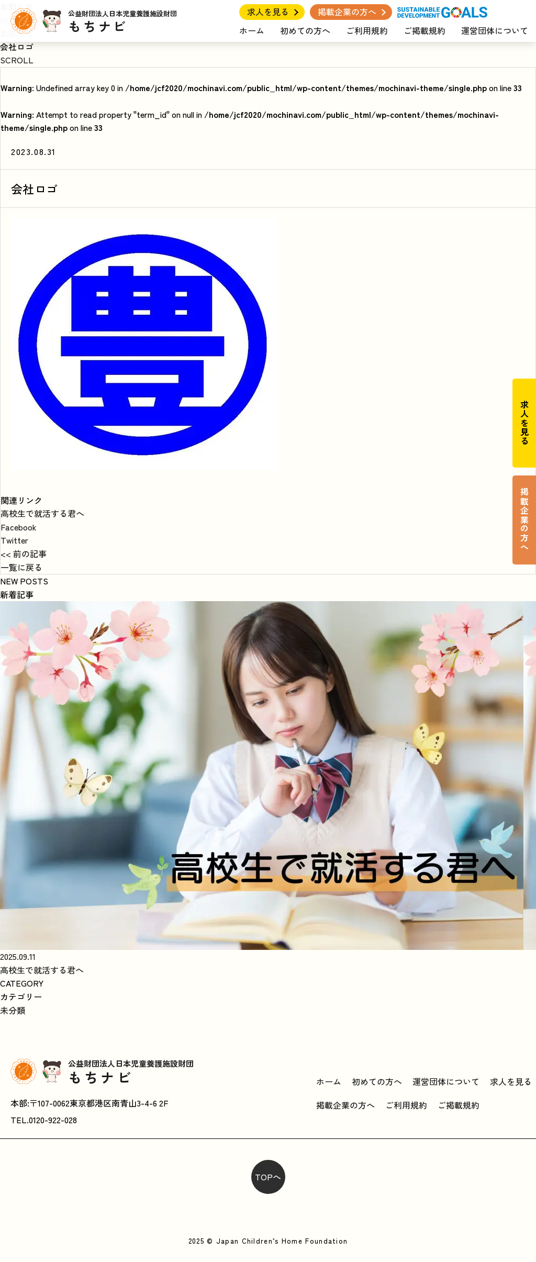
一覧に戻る (21, 567)
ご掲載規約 (424, 30)
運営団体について (494, 30)
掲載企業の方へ (347, 11)
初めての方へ (305, 30)
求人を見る (268, 11)
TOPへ (268, 1176)
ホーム (251, 30)
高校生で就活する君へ (42, 513)
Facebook (19, 527)
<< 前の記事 (24, 553)
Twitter (14, 540)
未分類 (12, 1010)
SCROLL (17, 59)
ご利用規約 (367, 30)
